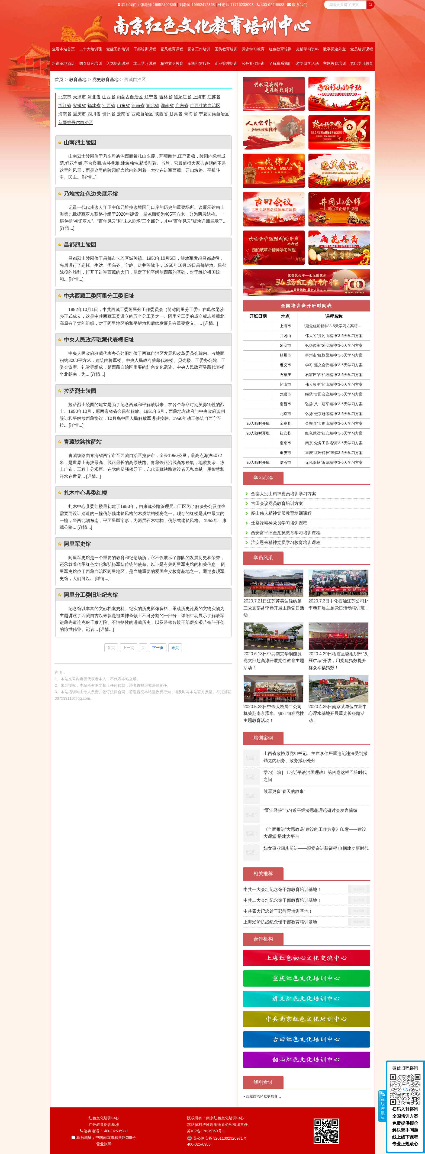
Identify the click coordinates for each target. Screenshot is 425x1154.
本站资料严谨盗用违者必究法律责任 (217, 1124)
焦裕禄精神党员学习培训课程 (279, 523)
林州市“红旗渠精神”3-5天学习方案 (334, 355)
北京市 (64, 97)
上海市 (199, 97)
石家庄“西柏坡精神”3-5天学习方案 (334, 374)
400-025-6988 (270, 4)
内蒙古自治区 (130, 97)
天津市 (79, 97)
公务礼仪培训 (253, 63)
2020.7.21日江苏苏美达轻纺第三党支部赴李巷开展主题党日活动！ (273, 608)
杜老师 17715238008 (236, 4)
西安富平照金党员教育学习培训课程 (285, 532)
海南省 (64, 114)
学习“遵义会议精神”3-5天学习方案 (334, 365)
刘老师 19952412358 (197, 4)
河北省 (94, 97)
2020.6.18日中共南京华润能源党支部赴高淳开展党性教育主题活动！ (273, 660)
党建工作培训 (117, 49)
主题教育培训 (334, 63)
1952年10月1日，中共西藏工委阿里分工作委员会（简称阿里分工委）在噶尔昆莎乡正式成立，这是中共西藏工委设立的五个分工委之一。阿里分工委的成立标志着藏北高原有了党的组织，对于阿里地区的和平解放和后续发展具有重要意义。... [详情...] (142, 316)
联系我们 (297, 4)
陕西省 (161, 114)
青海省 (190, 114)
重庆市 (79, 114)
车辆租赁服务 (199, 63)
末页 (175, 648)
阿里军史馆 (77, 544)
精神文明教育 (171, 63)
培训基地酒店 (63, 63)
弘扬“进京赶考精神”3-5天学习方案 (334, 413)
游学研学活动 (307, 63)
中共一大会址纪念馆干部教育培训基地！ (282, 889)
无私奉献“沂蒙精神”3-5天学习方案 (334, 462)
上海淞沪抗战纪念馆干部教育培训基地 (280, 922)
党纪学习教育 (361, 63)
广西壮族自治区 (205, 105)
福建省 (94, 105)
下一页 (157, 648)
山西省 (108, 97)
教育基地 (77, 79)
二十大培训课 (90, 49)
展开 (382, 1106)
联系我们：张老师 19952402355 (147, 4)
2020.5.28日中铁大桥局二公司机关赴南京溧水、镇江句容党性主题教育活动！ (273, 713)
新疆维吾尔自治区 (75, 122)
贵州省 (108, 114)
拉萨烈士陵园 (80, 391)
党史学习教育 (253, 49)
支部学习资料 (307, 49)
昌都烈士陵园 (80, 245)
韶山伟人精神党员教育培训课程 (281, 513)
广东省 (181, 105)
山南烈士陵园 (80, 142)
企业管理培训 (226, 63)
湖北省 (152, 105)
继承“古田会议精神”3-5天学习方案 (334, 394)
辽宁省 (150, 97)
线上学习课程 (144, 63)
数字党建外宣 (334, 49)
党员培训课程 (361, 49)
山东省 (123, 105)
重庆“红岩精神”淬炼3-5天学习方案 (334, 452)
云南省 (123, 114)
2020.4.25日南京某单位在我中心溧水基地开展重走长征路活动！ (337, 713)
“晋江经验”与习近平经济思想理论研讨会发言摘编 (310, 810)
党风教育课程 (171, 49)
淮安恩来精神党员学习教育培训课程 (285, 542)
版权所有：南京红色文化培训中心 (215, 1118)
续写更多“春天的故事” (284, 791)
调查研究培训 (90, 63)
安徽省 (79, 105)
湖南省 (167, 105)
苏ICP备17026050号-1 (206, 1131)
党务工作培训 (199, 49)
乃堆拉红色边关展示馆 (91, 194)
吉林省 (165, 97)
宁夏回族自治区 (214, 114)
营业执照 (103, 1144)
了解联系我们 (280, 63)
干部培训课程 (144, 49)
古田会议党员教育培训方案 (277, 503)
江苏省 (213, 97)
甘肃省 (175, 114)
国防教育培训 (226, 49)
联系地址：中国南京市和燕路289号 (104, 1137)
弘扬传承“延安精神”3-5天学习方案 (334, 345)
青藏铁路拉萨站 (83, 442)
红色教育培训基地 (104, 1124)
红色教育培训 (280, 49)
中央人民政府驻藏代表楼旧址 (99, 340)
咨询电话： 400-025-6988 (104, 1131)
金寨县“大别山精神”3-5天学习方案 (334, 423)
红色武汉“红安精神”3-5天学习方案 (334, 433)
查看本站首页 (63, 49)
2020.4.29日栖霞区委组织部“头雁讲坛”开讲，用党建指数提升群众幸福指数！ (338, 660)
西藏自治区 (142, 114)
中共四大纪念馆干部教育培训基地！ (278, 911)
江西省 (108, 105)
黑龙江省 (182, 97)
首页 (59, 79)
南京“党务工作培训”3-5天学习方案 (334, 443)
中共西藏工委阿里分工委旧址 (99, 296)
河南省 (137, 105)
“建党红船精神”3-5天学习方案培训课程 (336, 326)
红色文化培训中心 (104, 1118)
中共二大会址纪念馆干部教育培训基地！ (282, 900)
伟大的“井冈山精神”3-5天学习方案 (334, 335)
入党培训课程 (117, 63)
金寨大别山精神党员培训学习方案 (283, 493)
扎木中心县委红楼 (85, 493)
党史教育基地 (105, 79)
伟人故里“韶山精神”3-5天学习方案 (334, 384)
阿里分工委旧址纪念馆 (91, 595)
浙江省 (64, 105)
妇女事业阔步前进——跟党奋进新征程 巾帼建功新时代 (316, 848)
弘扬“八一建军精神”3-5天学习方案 (334, 404)
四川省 (94, 114)
